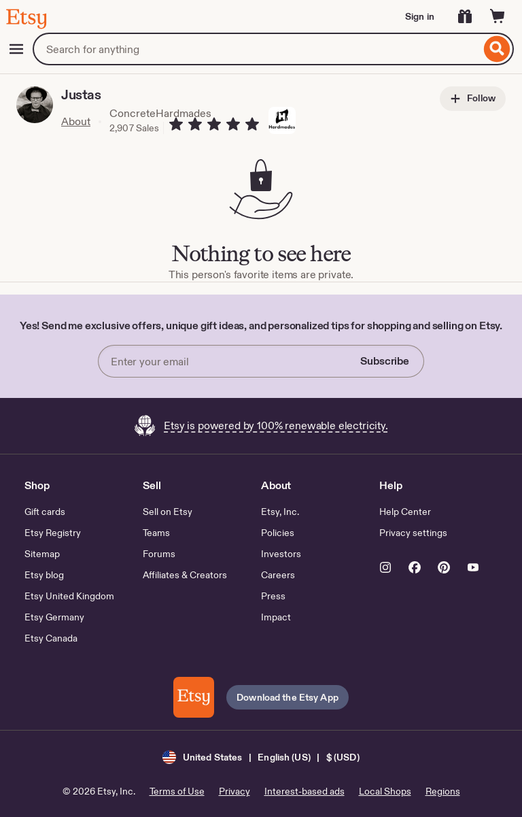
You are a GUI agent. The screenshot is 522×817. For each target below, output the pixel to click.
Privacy (234, 791)
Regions (442, 791)
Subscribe (384, 360)
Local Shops (385, 791)
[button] (260, 757)
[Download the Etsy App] (193, 697)
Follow (472, 98)
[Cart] (497, 16)
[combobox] (257, 49)
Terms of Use (177, 791)
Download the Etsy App (287, 697)
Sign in (419, 16)
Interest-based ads (304, 791)
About (75, 121)
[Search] (497, 49)
